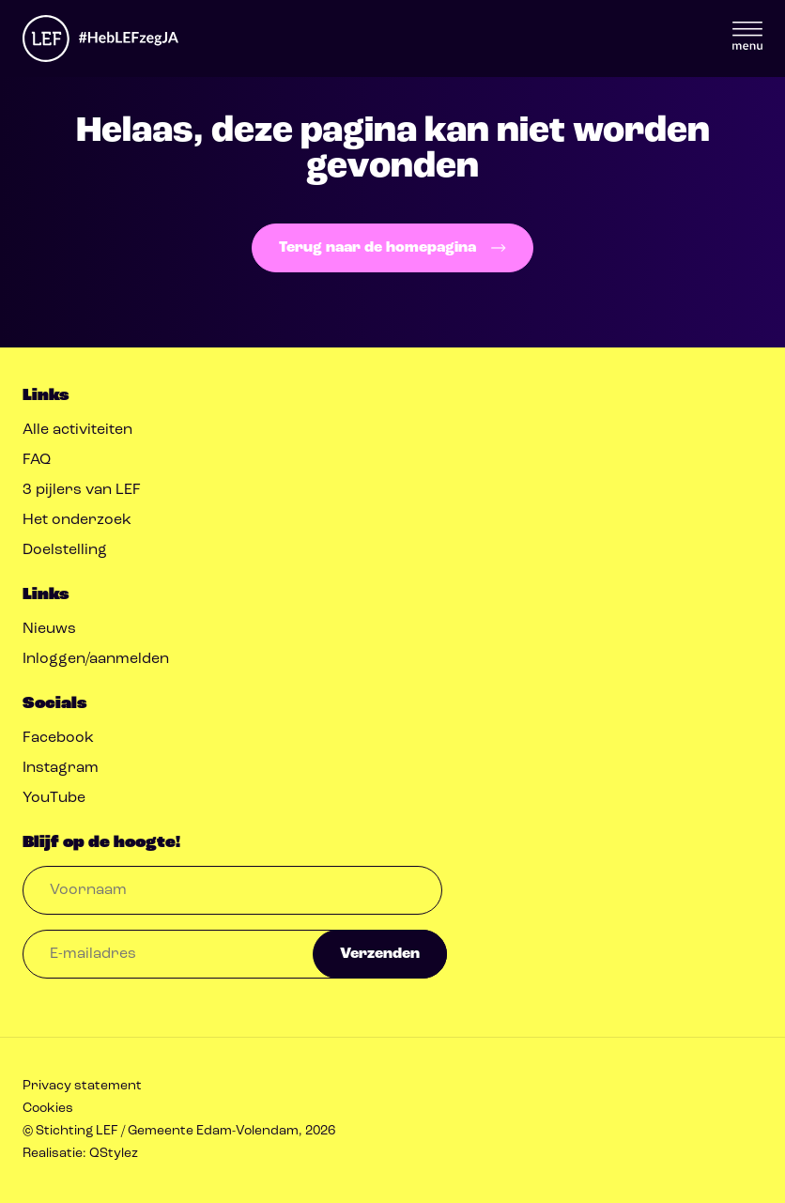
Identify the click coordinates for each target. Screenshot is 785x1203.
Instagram (61, 768)
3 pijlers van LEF (82, 490)
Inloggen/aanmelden (96, 659)
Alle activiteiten (77, 430)
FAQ (37, 460)
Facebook (58, 738)
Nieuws (49, 629)
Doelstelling (65, 550)
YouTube (54, 798)
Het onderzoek (77, 520)
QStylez (113, 1154)
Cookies (48, 1109)
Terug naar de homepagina (392, 247)
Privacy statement (82, 1086)
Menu (747, 36)
